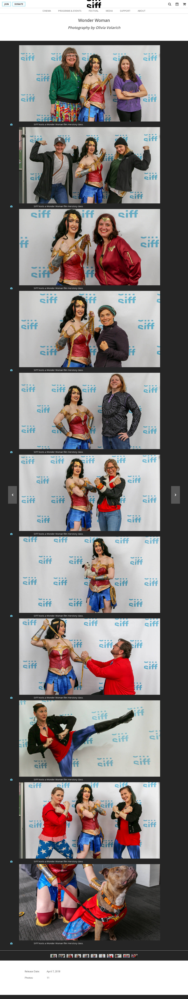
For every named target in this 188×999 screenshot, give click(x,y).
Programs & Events (69, 10)
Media (109, 10)
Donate (19, 4)
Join (6, 4)
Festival (93, 10)
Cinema (47, 10)
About (141, 10)
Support (125, 10)
